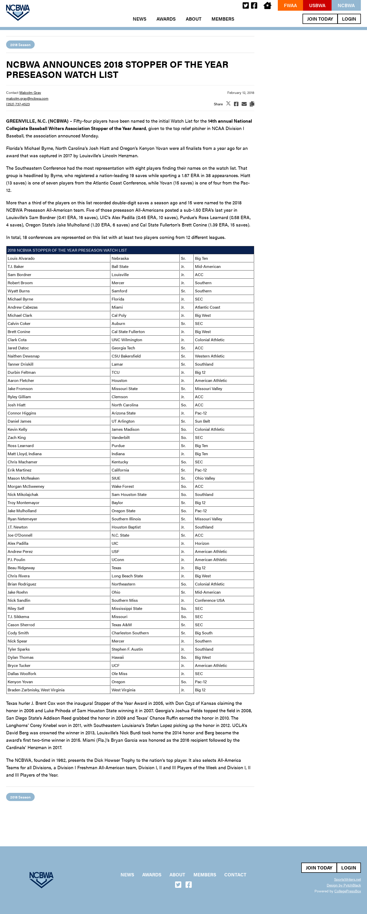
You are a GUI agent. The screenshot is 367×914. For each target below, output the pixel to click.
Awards (166, 19)
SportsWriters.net (347, 879)
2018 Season (20, 44)
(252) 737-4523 (18, 103)
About (193, 19)
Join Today (320, 19)
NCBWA (346, 5)
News (139, 19)
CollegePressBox (347, 890)
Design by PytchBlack (344, 885)
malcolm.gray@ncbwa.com (27, 98)
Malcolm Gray (30, 92)
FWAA (290, 5)
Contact (235, 874)
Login (349, 19)
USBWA (317, 5)
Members (223, 19)
